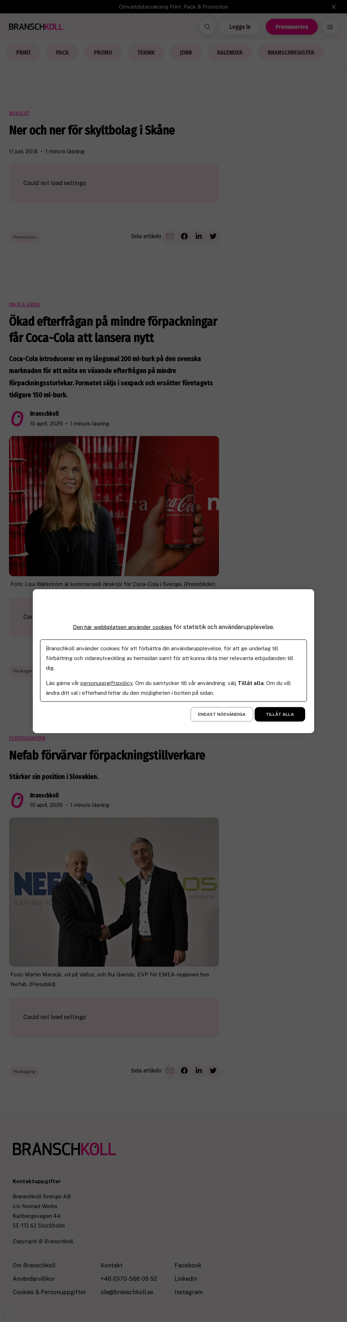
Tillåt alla (280, 714)
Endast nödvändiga (222, 714)
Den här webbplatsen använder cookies (123, 626)
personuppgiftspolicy (106, 683)
